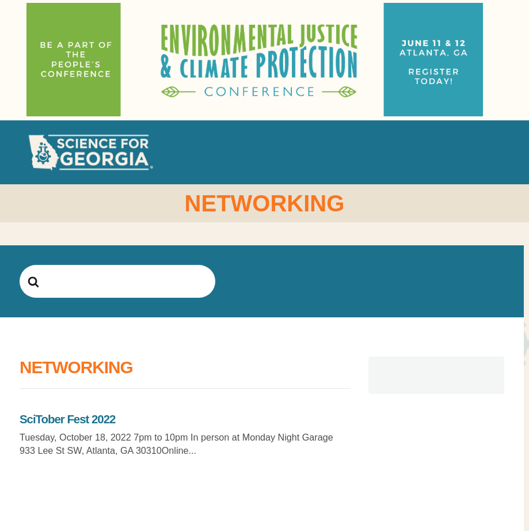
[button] (496, 152)
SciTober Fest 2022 (67, 419)
